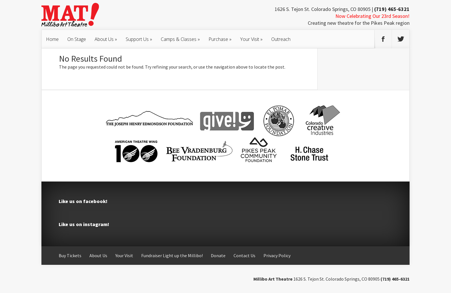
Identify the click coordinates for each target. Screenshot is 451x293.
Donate (218, 255)
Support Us (139, 39)
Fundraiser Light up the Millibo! (172, 255)
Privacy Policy (277, 255)
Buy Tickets (70, 255)
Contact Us (244, 255)
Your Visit (251, 39)
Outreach (281, 39)
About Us (106, 39)
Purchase (220, 39)
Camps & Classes (180, 39)
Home (52, 39)
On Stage (76, 39)
